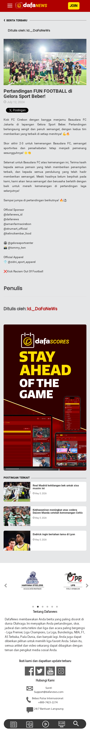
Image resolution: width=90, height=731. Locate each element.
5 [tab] (52, 606)
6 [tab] (57, 606)
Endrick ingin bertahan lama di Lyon (54, 534)
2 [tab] (38, 606)
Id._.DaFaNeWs (42, 309)
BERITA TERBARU (15, 20)
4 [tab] (47, 606)
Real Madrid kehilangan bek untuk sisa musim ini (56, 487)
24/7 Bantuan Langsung (45, 710)
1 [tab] (33, 606)
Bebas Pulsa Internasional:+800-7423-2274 (45, 701)
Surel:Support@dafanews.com (45, 690)
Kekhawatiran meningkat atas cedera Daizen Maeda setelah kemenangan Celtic (58, 511)
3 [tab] (42, 606)
